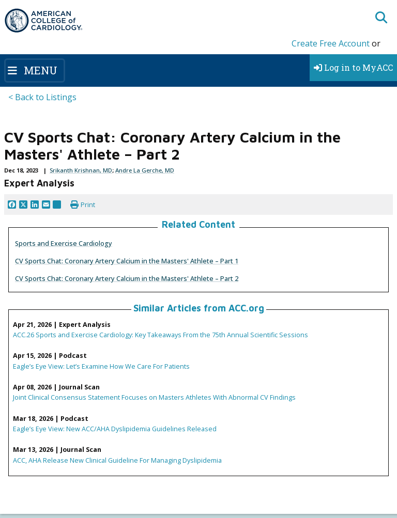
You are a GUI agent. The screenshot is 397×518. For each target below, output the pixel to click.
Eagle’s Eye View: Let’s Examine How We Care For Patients (101, 366)
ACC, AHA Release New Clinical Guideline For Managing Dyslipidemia (117, 460)
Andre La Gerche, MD (144, 170)
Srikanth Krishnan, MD (81, 170)
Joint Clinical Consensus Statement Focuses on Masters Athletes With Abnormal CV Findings (154, 397)
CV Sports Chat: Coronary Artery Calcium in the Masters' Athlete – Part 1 (126, 260)
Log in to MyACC (353, 67)
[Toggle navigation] (34, 70)
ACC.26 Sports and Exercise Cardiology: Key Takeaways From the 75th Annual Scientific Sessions (160, 334)
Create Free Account (331, 43)
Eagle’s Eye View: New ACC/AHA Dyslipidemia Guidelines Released (115, 428)
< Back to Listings (42, 97)
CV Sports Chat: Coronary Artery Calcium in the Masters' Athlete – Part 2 (126, 278)
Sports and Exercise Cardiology (63, 243)
